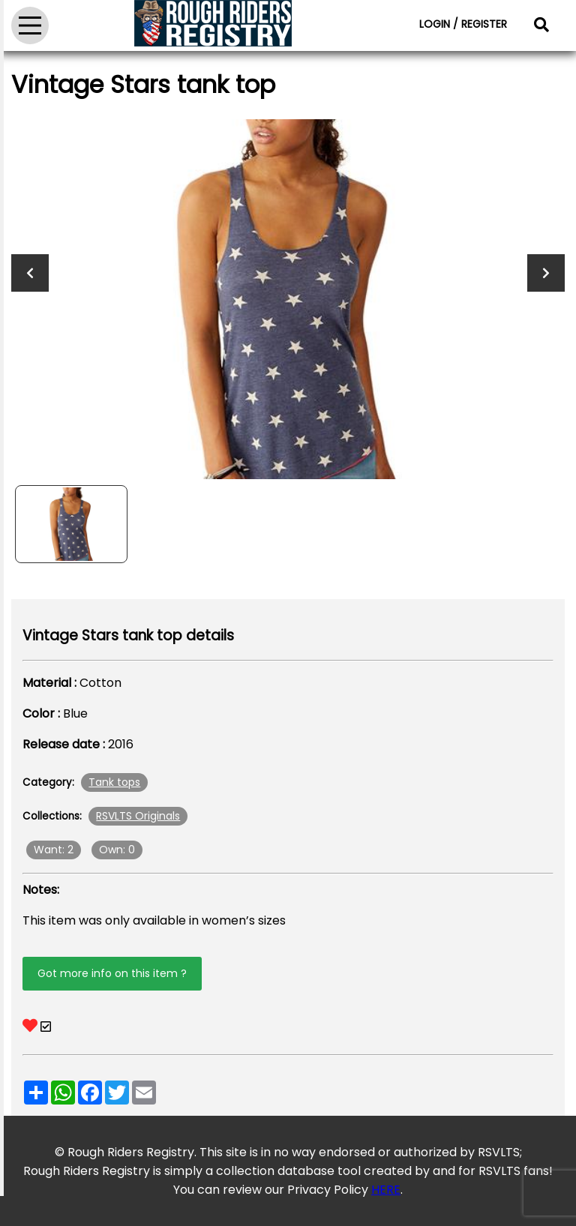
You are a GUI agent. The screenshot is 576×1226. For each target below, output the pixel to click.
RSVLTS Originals (138, 815)
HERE (385, 1189)
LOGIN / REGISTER (463, 23)
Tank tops (114, 782)
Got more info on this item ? (112, 973)
